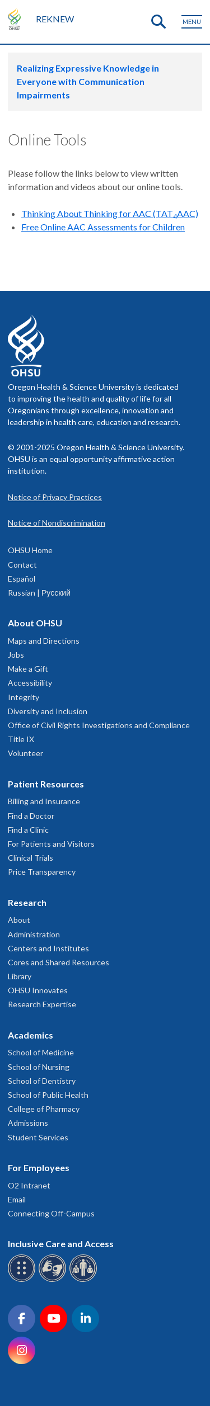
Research (27, 902)
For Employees (38, 1167)
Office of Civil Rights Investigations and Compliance (99, 725)
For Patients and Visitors (51, 843)
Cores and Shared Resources (58, 962)
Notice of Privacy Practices (55, 497)
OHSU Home (30, 550)
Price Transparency (42, 871)
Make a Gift (28, 668)
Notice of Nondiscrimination (56, 522)
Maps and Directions (44, 640)
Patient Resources (46, 784)
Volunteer (25, 753)
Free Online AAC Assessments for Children (103, 226)
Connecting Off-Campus (51, 1213)
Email (17, 1199)
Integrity (23, 697)
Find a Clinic (28, 829)
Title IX (21, 739)
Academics (30, 1035)
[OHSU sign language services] (54, 1280)
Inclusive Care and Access (61, 1243)
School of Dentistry (42, 1081)
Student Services (38, 1137)
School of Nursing (38, 1067)
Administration (34, 934)
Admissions (28, 1122)
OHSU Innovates (38, 990)
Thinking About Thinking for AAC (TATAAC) (109, 213)
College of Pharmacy (44, 1109)
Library (19, 976)
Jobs (16, 654)
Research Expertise (42, 1004)
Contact (22, 564)
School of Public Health (48, 1095)
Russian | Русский (39, 592)
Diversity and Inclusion (47, 711)
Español (21, 578)
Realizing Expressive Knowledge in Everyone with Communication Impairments (88, 81)
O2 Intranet (29, 1185)
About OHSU (35, 622)
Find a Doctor (31, 815)
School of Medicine (41, 1052)
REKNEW (55, 18)
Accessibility (30, 682)
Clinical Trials (30, 857)
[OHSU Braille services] (23, 1280)
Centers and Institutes (48, 948)
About (19, 919)
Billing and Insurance (44, 801)
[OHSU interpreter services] (84, 1280)
